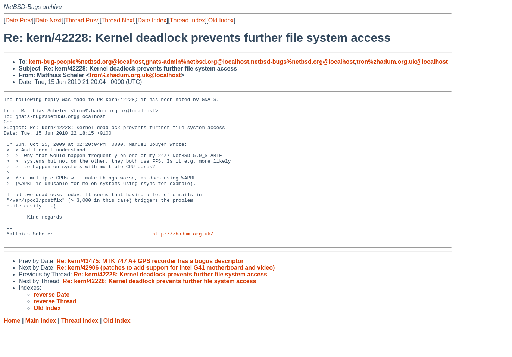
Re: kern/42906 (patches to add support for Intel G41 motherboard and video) (165, 297)
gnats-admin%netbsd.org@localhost (197, 62)
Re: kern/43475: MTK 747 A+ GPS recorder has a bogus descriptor (149, 290)
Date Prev (18, 20)
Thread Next (117, 20)
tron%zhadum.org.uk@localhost (402, 62)
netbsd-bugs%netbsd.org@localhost (303, 62)
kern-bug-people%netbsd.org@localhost (86, 62)
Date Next (48, 20)
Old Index (221, 20)
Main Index (40, 350)
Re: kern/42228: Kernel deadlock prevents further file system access (170, 303)
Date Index (151, 20)
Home (12, 350)
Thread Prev (81, 20)
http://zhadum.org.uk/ (182, 261)
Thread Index (187, 20)
